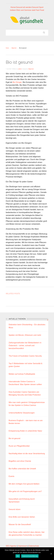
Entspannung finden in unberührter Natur (25, 431)
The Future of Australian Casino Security (25, 356)
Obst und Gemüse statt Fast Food (30, 10)
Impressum (22, 546)
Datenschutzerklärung (29, 556)
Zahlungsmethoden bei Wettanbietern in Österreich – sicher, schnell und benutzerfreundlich (25, 345)
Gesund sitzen (14, 509)
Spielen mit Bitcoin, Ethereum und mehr (25, 335)
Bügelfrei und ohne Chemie (20, 461)
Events (11, 476)
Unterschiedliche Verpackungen (22, 413)
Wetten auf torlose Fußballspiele (22, 374)
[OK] (51, 554)
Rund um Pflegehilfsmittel (19, 446)
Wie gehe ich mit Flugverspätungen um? (25, 491)
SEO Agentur (11, 546)
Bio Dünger (17, 82)
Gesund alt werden (24, 7)
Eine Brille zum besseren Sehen (22, 517)
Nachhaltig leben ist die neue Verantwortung (27, 453)
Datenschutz (34, 546)
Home (13, 7)
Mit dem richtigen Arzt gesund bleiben (24, 484)
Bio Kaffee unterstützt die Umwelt (22, 469)
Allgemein (13, 48)
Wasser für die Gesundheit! (20, 524)
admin (20, 69)
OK (18, 556)
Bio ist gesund (14, 438)
